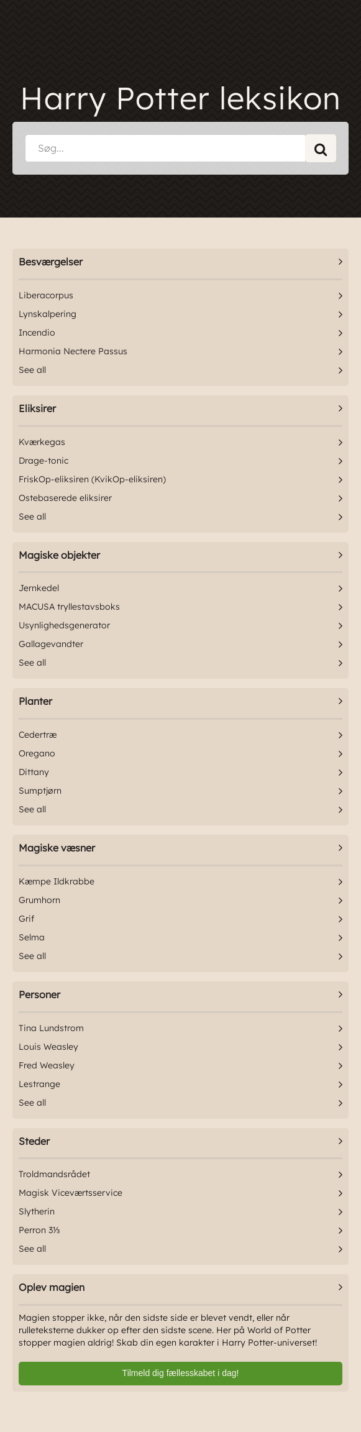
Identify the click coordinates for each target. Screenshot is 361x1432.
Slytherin (37, 1211)
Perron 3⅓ (39, 1230)
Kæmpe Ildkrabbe (56, 881)
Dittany (34, 772)
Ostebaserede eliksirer (65, 497)
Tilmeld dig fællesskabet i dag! (180, 1373)
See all (32, 369)
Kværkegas (42, 442)
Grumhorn (39, 900)
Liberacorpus (46, 295)
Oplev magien (52, 1287)
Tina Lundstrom (51, 1028)
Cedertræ (38, 734)
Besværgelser (51, 261)
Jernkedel (39, 588)
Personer (39, 994)
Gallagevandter (51, 643)
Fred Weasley (47, 1065)
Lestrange (39, 1084)
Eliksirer (37, 408)
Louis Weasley (48, 1046)
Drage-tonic (43, 460)
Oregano (37, 753)
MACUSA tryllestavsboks (69, 606)
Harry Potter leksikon (180, 97)
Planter (35, 701)
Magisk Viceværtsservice (70, 1192)
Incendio (37, 332)
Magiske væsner (57, 848)
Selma (32, 937)
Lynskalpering (47, 313)
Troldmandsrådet (54, 1174)
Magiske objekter (59, 555)
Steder (34, 1141)
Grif (26, 918)
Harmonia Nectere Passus (73, 351)
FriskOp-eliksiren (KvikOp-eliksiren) (92, 479)
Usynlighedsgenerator (64, 625)
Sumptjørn (40, 790)
